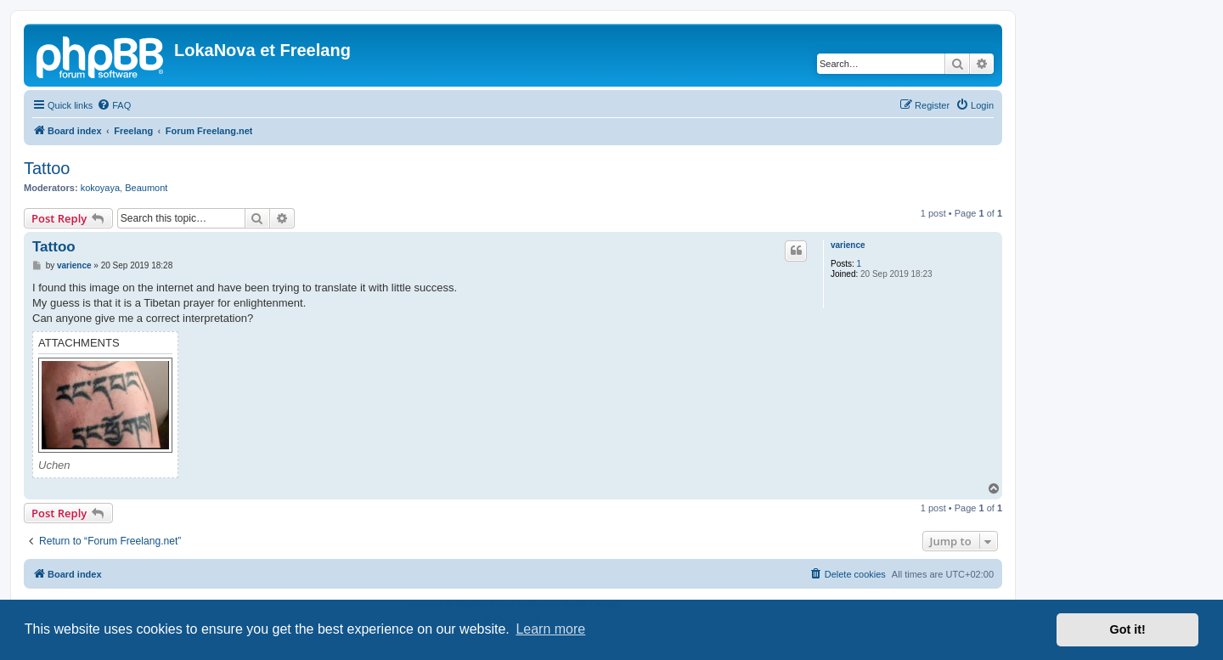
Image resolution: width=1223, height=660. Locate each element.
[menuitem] (114, 105)
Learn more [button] (550, 629)
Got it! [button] (1128, 629)
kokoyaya (100, 188)
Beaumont (146, 188)
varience (848, 245)
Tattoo (47, 168)
